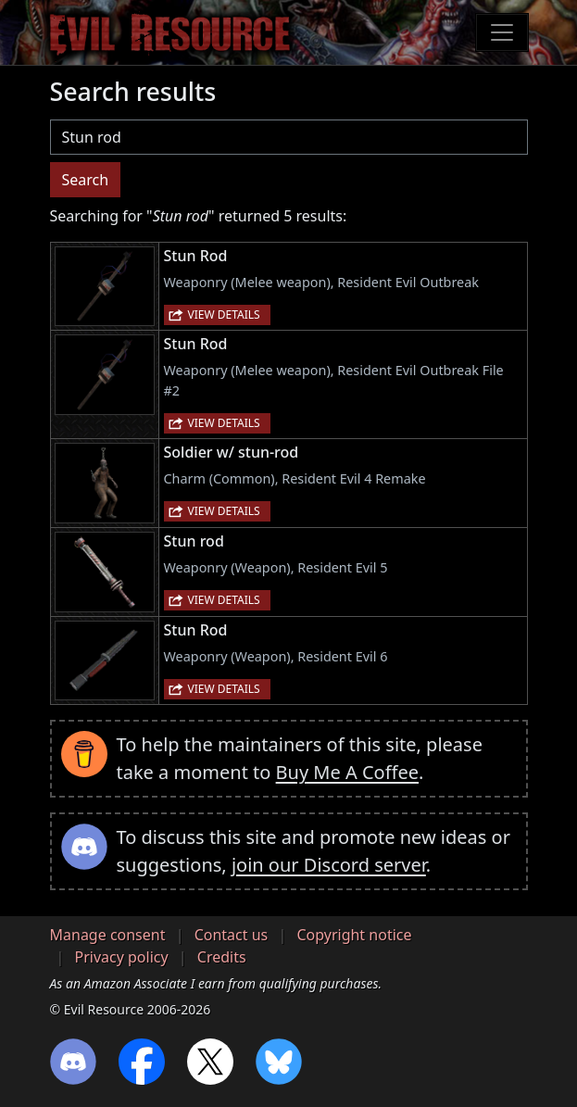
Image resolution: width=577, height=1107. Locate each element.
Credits (221, 957)
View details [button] (224, 314)
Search (85, 180)
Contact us (231, 935)
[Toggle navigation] (502, 32)
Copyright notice (353, 935)
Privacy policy (122, 957)
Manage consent (108, 935)
